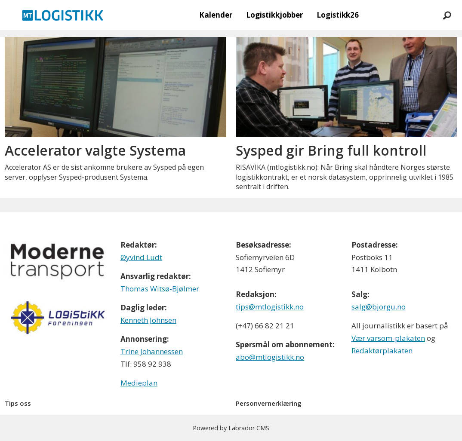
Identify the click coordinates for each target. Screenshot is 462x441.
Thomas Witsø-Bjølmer (159, 289)
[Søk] (447, 15)
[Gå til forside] (63, 15)
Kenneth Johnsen (148, 320)
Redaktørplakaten (382, 350)
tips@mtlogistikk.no (270, 307)
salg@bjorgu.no (378, 307)
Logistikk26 (338, 15)
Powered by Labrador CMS (231, 428)
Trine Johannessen (151, 351)
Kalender (215, 15)
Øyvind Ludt (141, 257)
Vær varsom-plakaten (388, 338)
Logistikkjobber (274, 15)
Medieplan (138, 383)
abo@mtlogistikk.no (270, 357)
